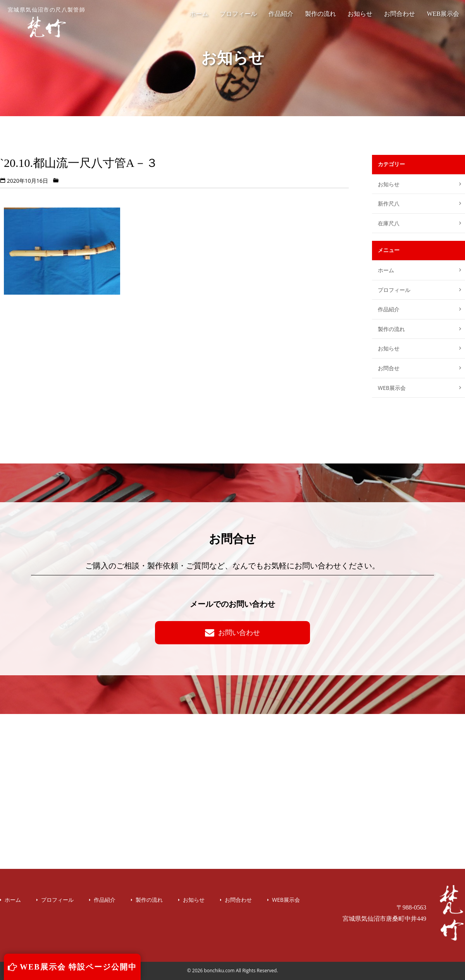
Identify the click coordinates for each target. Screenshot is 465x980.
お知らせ (360, 13)
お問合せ (389, 368)
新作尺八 (389, 203)
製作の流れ (320, 13)
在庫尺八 (389, 223)
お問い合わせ (232, 632)
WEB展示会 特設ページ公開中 (72, 966)
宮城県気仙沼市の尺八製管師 (46, 22)
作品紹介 (281, 13)
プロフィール (238, 13)
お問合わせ (399, 13)
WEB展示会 (443, 13)
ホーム (198, 13)
